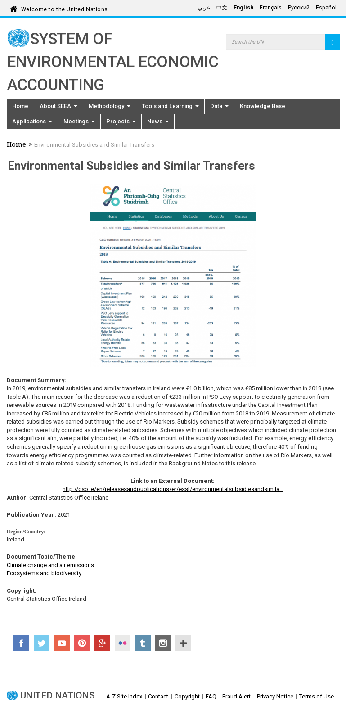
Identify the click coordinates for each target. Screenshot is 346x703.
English (243, 8)
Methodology (109, 106)
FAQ (211, 696)
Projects (121, 121)
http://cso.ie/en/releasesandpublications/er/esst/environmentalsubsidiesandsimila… (173, 489)
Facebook (21, 643)
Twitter (41, 643)
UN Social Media (183, 643)
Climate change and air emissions (50, 565)
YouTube (62, 643)
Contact (158, 696)
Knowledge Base (262, 106)
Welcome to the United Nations (64, 7)
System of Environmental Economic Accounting (113, 62)
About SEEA (58, 106)
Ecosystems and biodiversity (44, 573)
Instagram (163, 643)
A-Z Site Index (124, 696)
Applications (32, 121)
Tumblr (143, 643)
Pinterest (82, 643)
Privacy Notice (275, 696)
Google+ (102, 643)
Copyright (187, 696)
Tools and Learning (170, 106)
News (158, 121)
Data (219, 106)
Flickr (122, 643)
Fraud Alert (236, 696)
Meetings (79, 121)
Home (20, 106)
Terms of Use (316, 696)
